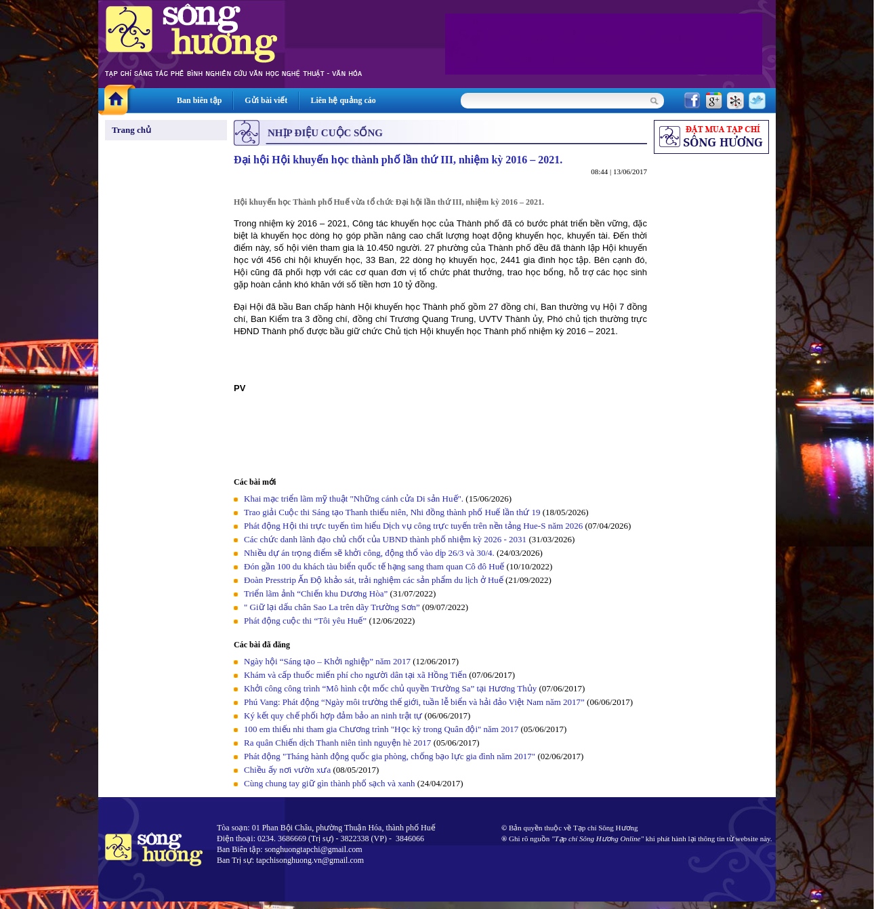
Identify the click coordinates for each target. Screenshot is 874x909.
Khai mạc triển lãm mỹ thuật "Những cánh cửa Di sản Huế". (353, 498)
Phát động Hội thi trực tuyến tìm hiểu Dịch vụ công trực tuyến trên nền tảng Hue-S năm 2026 (413, 526)
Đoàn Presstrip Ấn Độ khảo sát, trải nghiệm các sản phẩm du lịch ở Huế (373, 580)
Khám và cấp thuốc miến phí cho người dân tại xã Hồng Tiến (355, 675)
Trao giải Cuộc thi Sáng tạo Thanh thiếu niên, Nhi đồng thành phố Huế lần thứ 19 (392, 512)
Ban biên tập (199, 100)
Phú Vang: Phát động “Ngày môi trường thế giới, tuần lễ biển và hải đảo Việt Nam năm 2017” (415, 702)
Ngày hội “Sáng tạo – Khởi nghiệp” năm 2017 (328, 661)
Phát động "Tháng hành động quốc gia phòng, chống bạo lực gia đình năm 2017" (389, 756)
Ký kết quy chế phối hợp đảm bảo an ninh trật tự (334, 715)
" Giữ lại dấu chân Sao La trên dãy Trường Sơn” (332, 607)
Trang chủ (131, 130)
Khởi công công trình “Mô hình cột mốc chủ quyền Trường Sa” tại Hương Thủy (390, 688)
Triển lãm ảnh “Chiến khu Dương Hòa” (316, 593)
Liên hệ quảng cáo (342, 100)
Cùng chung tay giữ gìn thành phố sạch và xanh (329, 783)
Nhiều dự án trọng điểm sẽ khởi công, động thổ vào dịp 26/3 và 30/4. (369, 553)
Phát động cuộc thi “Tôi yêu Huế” (306, 620)
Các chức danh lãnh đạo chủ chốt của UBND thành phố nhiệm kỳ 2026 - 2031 (385, 539)
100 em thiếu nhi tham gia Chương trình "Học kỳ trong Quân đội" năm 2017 (382, 729)
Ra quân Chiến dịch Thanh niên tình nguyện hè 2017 (337, 743)
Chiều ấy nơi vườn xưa (287, 770)
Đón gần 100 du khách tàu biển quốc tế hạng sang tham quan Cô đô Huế (375, 566)
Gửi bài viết (266, 100)
